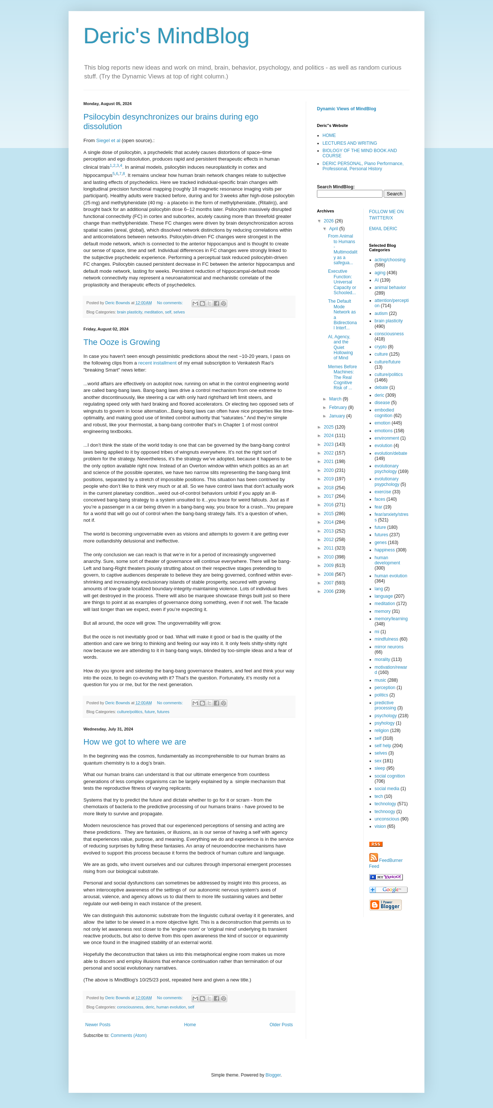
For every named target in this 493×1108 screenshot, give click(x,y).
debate (381, 387)
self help (383, 745)
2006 (329, 591)
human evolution (171, 1007)
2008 (329, 574)
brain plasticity (129, 312)
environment (387, 438)
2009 (329, 565)
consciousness (130, 1007)
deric (150, 1007)
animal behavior (390, 287)
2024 (329, 435)
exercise (383, 491)
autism (381, 313)
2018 (329, 487)
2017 (329, 496)
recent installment (157, 363)
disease (382, 402)
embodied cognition (384, 412)
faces (380, 499)
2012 (329, 539)
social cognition (390, 776)
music (380, 680)
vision (380, 826)
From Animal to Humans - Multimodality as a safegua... (342, 249)
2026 (329, 221)
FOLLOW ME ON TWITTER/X (386, 215)
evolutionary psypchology (387, 481)
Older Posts (281, 1024)
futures (163, 711)
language (384, 596)
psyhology (385, 723)
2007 (329, 582)
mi (377, 631)
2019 (329, 478)
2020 (329, 470)
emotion (383, 423)
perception (385, 687)
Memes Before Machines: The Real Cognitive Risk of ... (342, 377)
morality (382, 659)
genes (381, 542)
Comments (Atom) (128, 1035)
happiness (385, 550)
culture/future (388, 362)
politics (381, 695)
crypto (381, 346)
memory (383, 611)
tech (379, 796)
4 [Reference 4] (121, 165)
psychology (386, 715)
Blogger (273, 1075)
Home (190, 1024)
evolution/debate (391, 453)
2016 (329, 504)
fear (379, 507)
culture (381, 354)
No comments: (170, 302)
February (338, 407)
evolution (384, 445)
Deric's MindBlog (166, 35)
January (337, 416)
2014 (329, 522)
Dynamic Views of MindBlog (346, 108)
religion (382, 730)
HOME (329, 135)
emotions (384, 430)
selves (179, 312)
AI (377, 280)
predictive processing (385, 705)
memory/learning (391, 618)
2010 (329, 557)
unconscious (387, 819)
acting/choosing (390, 259)
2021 (329, 461)
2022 (329, 453)
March (336, 399)
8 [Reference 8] (124, 173)
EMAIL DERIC (383, 228)
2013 (329, 531)
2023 (329, 444)
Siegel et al (109, 140)
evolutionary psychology (387, 468)
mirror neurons (389, 646)
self (168, 312)
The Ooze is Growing (121, 342)
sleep (380, 768)
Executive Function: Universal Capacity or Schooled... (342, 282)
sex (378, 760)
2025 (329, 427)
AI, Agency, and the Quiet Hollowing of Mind (340, 347)
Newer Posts (97, 1024)
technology (385, 803)
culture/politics (129, 711)
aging (380, 272)
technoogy (385, 811)
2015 (329, 513)
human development (387, 560)
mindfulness (386, 639)
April (334, 228)
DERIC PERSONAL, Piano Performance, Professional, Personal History (363, 166)
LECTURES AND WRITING (349, 143)
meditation (153, 312)
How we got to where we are (134, 741)
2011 (329, 548)
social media (387, 788)
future (150, 711)
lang (379, 588)
